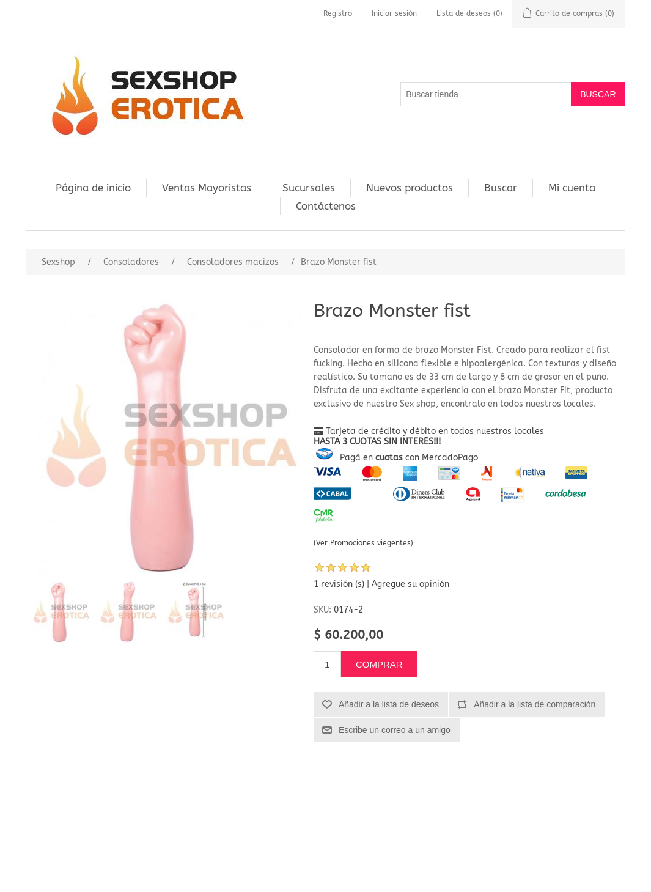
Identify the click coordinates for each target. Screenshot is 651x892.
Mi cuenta (571, 188)
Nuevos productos (409, 188)
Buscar (500, 188)
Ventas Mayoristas (206, 188)
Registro (337, 13)
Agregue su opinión (410, 584)
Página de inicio (93, 188)
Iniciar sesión (394, 13)
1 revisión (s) (339, 584)
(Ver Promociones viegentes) (363, 543)
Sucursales (308, 188)
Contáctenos (326, 206)
